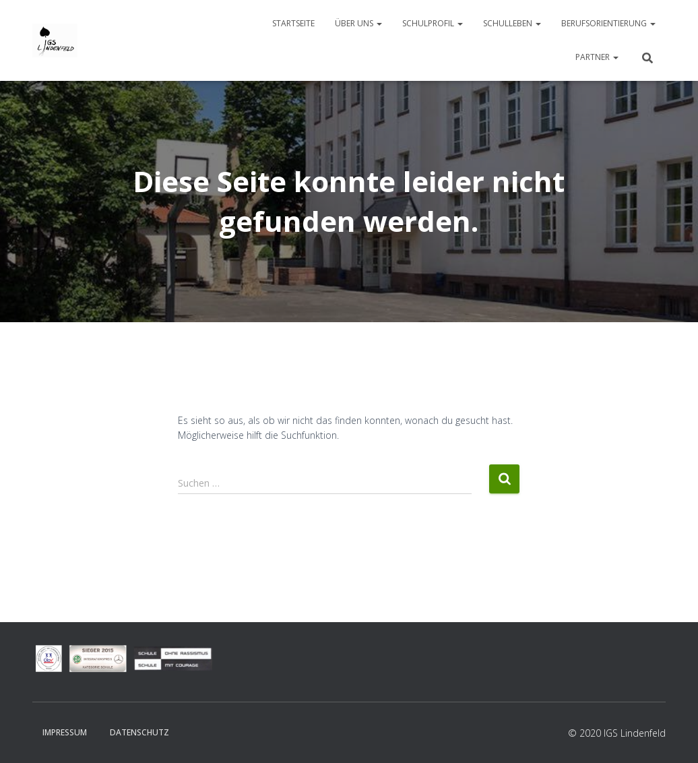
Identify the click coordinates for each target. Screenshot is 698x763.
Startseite (293, 23)
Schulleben (512, 23)
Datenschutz (139, 732)
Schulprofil (432, 23)
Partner (596, 57)
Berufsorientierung (608, 23)
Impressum (64, 732)
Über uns (358, 23)
